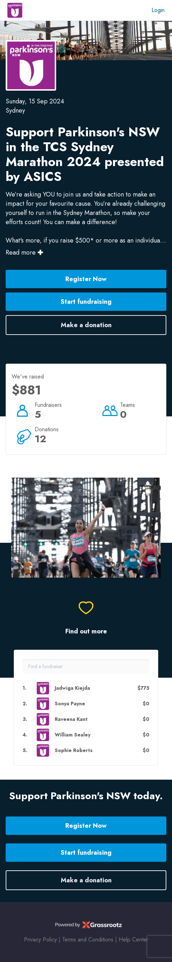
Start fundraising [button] (86, 301)
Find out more (86, 631)
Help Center (133, 939)
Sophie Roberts (74, 750)
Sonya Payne (70, 704)
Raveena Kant (71, 719)
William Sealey (72, 735)
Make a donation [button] (86, 325)
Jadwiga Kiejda (72, 688)
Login (158, 10)
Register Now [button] (86, 279)
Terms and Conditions (87, 939)
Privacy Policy (40, 939)
